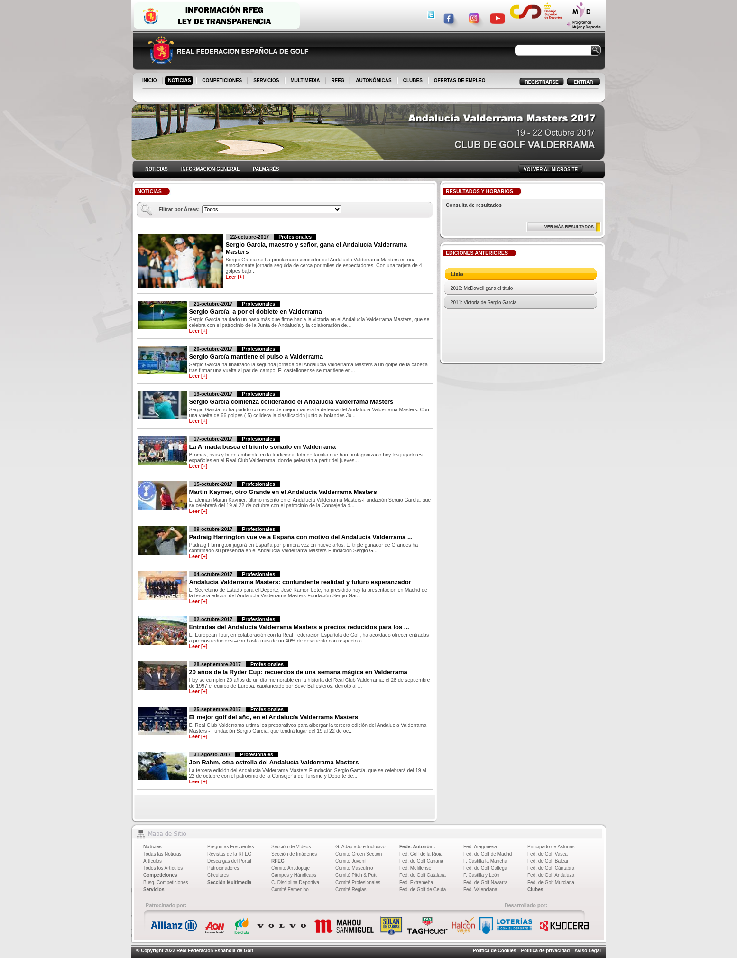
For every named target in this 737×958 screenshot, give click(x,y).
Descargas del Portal (229, 861)
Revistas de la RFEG (229, 853)
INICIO (150, 81)
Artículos (152, 861)
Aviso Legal (587, 950)
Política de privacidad (545, 950)
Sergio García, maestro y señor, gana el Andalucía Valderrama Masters (316, 248)
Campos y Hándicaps (293, 875)
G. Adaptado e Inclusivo (360, 846)
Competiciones (160, 875)
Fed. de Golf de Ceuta (422, 889)
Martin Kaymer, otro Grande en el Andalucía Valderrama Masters (283, 491)
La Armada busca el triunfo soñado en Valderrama (262, 446)
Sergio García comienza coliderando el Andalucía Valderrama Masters (291, 401)
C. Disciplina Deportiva (295, 882)
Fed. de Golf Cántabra (550, 868)
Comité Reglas (351, 889)
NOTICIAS (180, 81)
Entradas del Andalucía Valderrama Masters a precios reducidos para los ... (299, 627)
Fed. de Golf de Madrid (487, 853)
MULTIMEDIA (306, 81)
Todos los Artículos (163, 868)
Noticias (152, 846)
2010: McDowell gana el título (482, 288)
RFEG (339, 81)
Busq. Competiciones (165, 882)
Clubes (535, 889)
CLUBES (413, 80)
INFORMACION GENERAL (210, 169)
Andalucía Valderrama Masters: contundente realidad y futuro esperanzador (300, 582)
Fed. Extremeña (416, 882)
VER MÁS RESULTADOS (569, 226)
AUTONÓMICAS (373, 80)
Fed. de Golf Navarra (485, 882)
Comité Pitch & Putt (356, 875)
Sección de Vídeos (291, 846)
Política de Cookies (494, 950)
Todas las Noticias (162, 853)
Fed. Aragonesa (480, 846)
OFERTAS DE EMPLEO (460, 80)
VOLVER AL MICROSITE (551, 169)
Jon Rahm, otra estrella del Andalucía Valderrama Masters (274, 762)
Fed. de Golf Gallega (485, 868)
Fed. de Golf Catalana (422, 875)
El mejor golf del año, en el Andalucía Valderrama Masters (273, 717)
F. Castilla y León (481, 875)
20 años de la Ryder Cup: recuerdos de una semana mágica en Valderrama (298, 672)
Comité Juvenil (351, 861)
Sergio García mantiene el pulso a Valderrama (256, 356)
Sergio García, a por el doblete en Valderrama (255, 311)
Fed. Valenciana (480, 889)
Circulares (218, 875)
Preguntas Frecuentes (230, 846)
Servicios (153, 889)
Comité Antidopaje (290, 868)
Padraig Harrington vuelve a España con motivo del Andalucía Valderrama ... (301, 536)
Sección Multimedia (229, 882)
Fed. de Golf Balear (548, 861)
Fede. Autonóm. (417, 846)
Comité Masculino (354, 868)
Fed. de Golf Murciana (550, 882)
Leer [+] (235, 276)
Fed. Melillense (415, 868)
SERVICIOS (266, 81)
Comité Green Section (358, 853)
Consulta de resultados (474, 205)
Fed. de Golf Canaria (421, 861)
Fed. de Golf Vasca (547, 853)
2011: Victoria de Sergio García (483, 302)
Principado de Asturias (551, 846)
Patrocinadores (223, 868)
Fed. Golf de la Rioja (420, 853)
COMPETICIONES (222, 81)
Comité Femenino (290, 889)
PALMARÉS (266, 169)
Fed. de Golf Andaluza (550, 875)
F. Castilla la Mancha (485, 861)
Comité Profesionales (357, 882)
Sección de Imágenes (294, 853)
